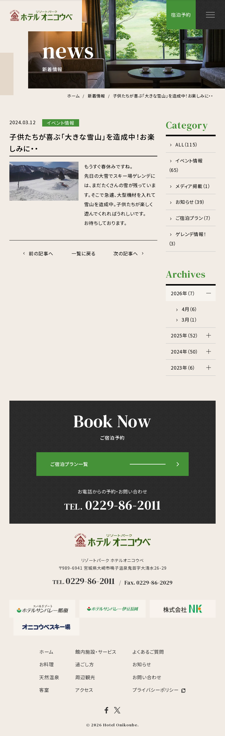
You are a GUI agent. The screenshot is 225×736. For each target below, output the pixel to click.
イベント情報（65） (185, 165)
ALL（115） (186, 144)
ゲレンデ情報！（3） (187, 238)
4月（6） (190, 308)
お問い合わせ (146, 677)
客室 (44, 689)
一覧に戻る (83, 253)
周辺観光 (85, 677)
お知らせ (141, 664)
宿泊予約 (181, 14)
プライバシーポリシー (155, 689)
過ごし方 (84, 664)
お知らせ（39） (190, 201)
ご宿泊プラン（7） (193, 217)
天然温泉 (49, 677)
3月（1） (190, 319)
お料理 (46, 664)
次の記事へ (126, 253)
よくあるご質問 (148, 651)
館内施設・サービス (96, 651)
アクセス (84, 689)
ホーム (46, 651)
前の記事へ (41, 253)
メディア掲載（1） (193, 185)
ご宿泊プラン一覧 (69, 464)
